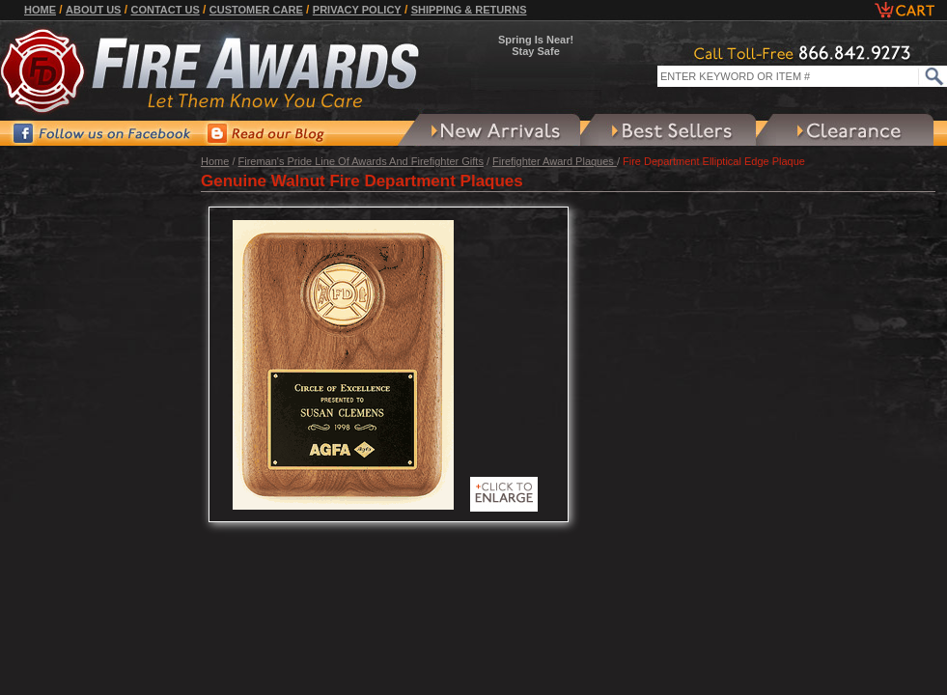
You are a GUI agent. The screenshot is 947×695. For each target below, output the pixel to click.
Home (40, 9)
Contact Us (164, 9)
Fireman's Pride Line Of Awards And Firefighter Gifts (361, 161)
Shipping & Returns (469, 9)
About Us (93, 9)
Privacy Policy (357, 9)
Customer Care (256, 9)
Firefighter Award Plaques (554, 161)
